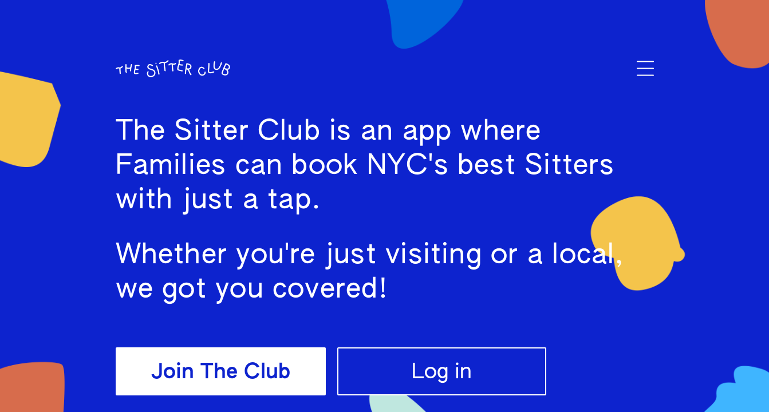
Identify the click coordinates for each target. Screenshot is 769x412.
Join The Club (220, 372)
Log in (442, 372)
